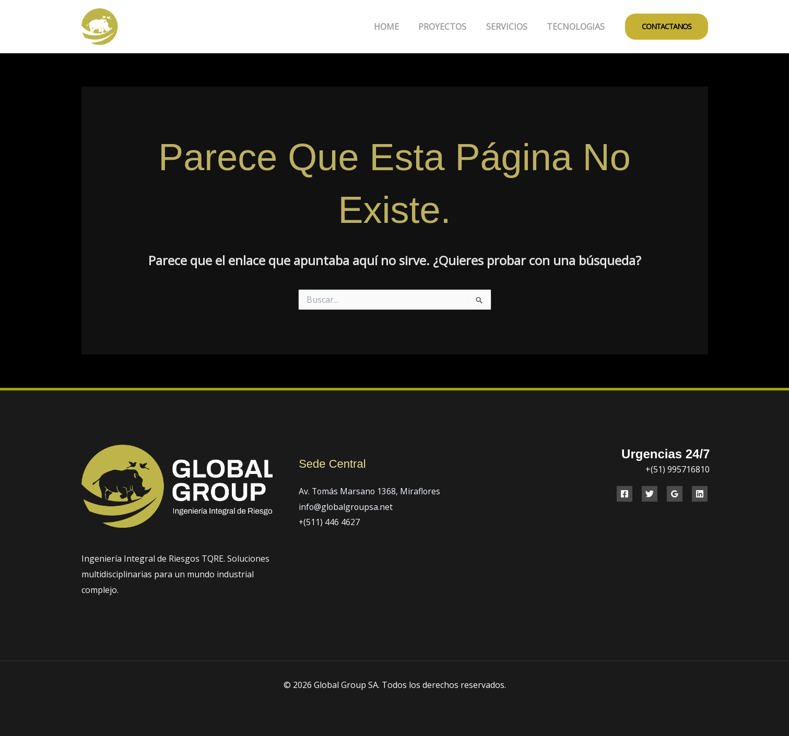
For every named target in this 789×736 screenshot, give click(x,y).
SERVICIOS (511, 26)
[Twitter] (649, 494)
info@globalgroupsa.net (346, 507)
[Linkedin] (700, 494)
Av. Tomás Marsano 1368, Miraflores (370, 491)
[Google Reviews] (674, 494)
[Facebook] (624, 494)
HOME (396, 26)
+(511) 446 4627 (329, 522)
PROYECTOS (450, 26)
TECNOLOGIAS (577, 26)
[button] (666, 27)
